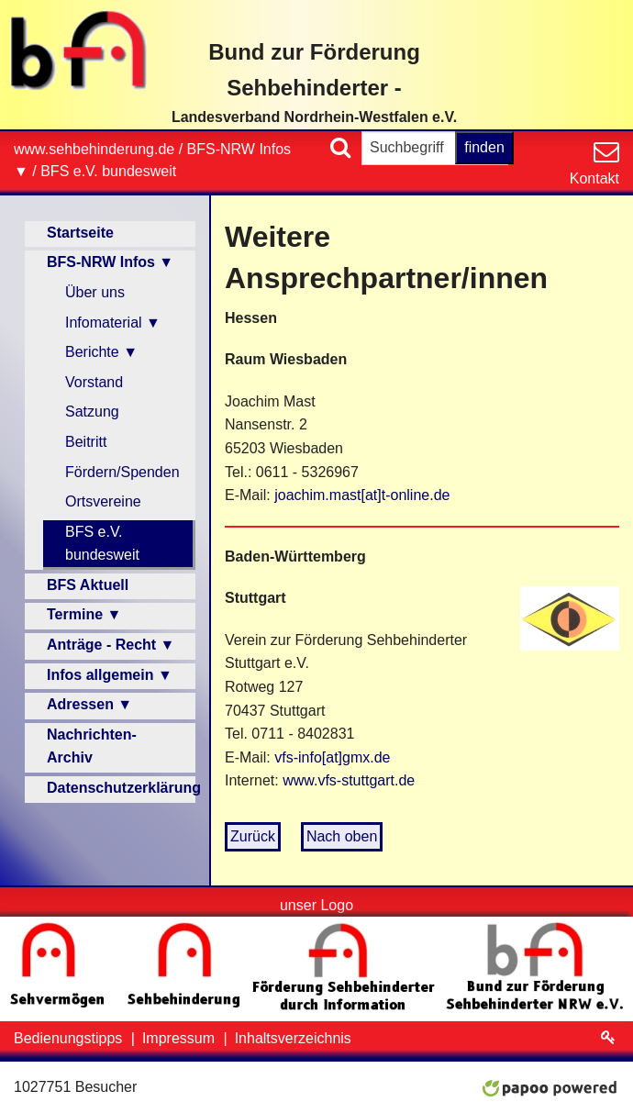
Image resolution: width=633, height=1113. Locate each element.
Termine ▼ (84, 614)
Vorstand (94, 382)
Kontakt (594, 178)
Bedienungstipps (70, 1038)
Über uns (95, 292)
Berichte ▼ (101, 352)
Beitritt (85, 442)
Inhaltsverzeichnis (293, 1038)
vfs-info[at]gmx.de (332, 757)
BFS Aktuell (87, 585)
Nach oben (341, 836)
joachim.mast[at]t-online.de (362, 495)
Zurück (252, 836)
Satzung (92, 411)
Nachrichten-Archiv (92, 746)
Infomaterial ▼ (113, 322)
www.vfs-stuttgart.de (349, 780)
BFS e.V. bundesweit (108, 171)
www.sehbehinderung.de (94, 149)
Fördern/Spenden (122, 472)
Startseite (80, 232)
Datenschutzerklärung (121, 788)
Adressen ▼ (89, 704)
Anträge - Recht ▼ (110, 644)
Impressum (180, 1038)
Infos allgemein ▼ (109, 675)
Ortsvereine (103, 501)
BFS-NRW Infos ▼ (110, 262)
